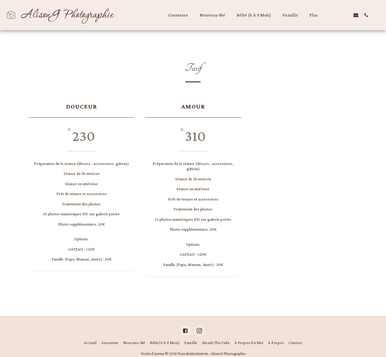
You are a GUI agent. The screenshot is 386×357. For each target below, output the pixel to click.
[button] (335, 14)
